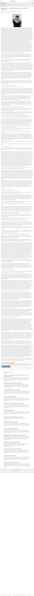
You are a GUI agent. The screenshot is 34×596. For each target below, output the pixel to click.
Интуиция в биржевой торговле (11, 421)
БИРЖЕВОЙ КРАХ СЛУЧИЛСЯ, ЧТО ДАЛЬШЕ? (15, 435)
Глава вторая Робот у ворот (10, 455)
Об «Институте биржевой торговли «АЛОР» (14, 403)
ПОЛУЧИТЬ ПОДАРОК (5, 366)
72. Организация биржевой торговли (12, 389)
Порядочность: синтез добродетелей (12, 442)
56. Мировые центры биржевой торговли (13, 382)
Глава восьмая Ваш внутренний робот (12, 462)
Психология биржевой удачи (10, 396)
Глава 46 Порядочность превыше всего (12, 448)
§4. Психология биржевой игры (11, 428)
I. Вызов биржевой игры (9, 410)
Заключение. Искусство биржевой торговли (13, 416)
